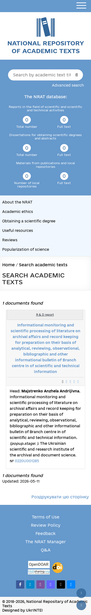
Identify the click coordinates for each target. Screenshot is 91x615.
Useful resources (17, 230)
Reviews (9, 240)
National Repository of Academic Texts (45, 47)
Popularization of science (25, 249)
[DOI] (57, 568)
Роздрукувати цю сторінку (60, 496)
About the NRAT (17, 202)
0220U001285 (27, 461)
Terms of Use (45, 517)
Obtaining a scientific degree (28, 221)
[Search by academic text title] (45, 75)
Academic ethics (17, 212)
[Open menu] (81, 5)
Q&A (45, 550)
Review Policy (45, 525)
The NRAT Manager (45, 541)
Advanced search (68, 85)
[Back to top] (81, 593)
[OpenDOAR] (39, 565)
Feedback (45, 533)
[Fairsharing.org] (39, 572)
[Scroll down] (81, 605)
